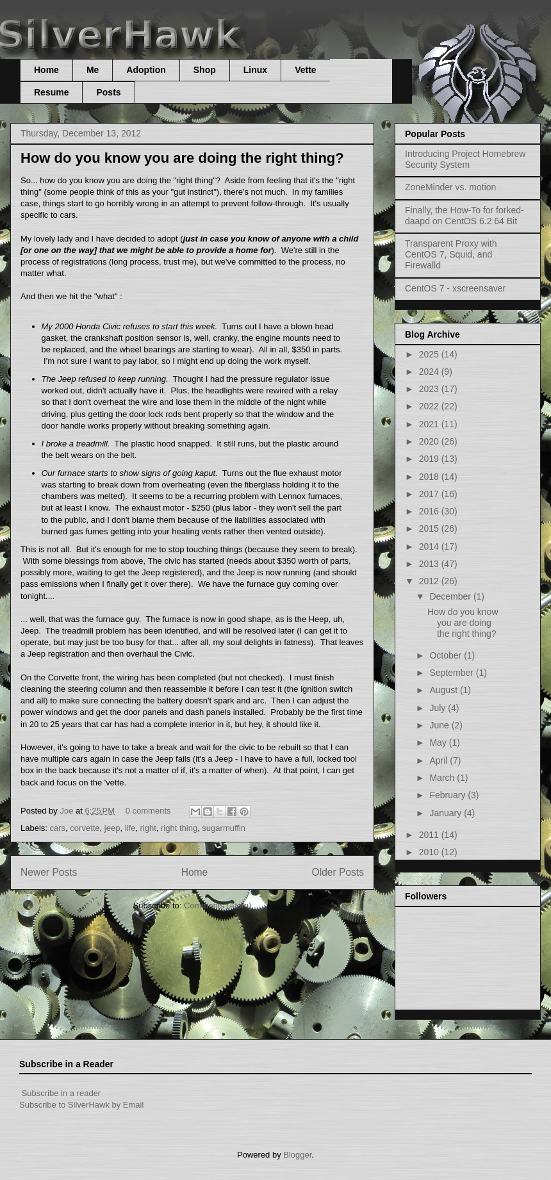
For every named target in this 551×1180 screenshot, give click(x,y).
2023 (430, 389)
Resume (51, 92)
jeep (112, 828)
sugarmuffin (223, 828)
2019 (430, 459)
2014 (430, 546)
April (439, 760)
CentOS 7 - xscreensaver (455, 288)
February (448, 795)
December (451, 596)
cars (58, 828)
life (130, 828)
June (440, 725)
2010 (430, 852)
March (443, 778)
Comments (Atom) (217, 905)
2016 (430, 511)
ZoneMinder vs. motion (450, 187)
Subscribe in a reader (61, 1093)
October (446, 655)
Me (92, 70)
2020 (430, 441)
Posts (108, 92)
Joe (68, 810)
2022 (430, 406)
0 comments (148, 810)
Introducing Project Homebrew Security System (465, 159)
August (444, 690)
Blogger (297, 1155)
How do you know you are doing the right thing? (182, 158)
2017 (430, 494)
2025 (430, 354)
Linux (255, 70)
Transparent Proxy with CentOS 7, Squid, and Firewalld (451, 254)
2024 (430, 371)
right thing (179, 828)
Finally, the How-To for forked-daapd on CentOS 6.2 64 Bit (464, 215)
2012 (430, 581)
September (452, 673)
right (148, 828)
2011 (430, 835)
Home (46, 70)
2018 (430, 476)
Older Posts (338, 872)
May (438, 742)
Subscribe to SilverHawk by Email (81, 1105)
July (438, 708)
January (446, 813)
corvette (84, 828)
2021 (430, 424)
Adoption (145, 70)
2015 (430, 528)
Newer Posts (49, 872)
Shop (204, 70)
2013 (430, 564)
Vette (305, 70)
